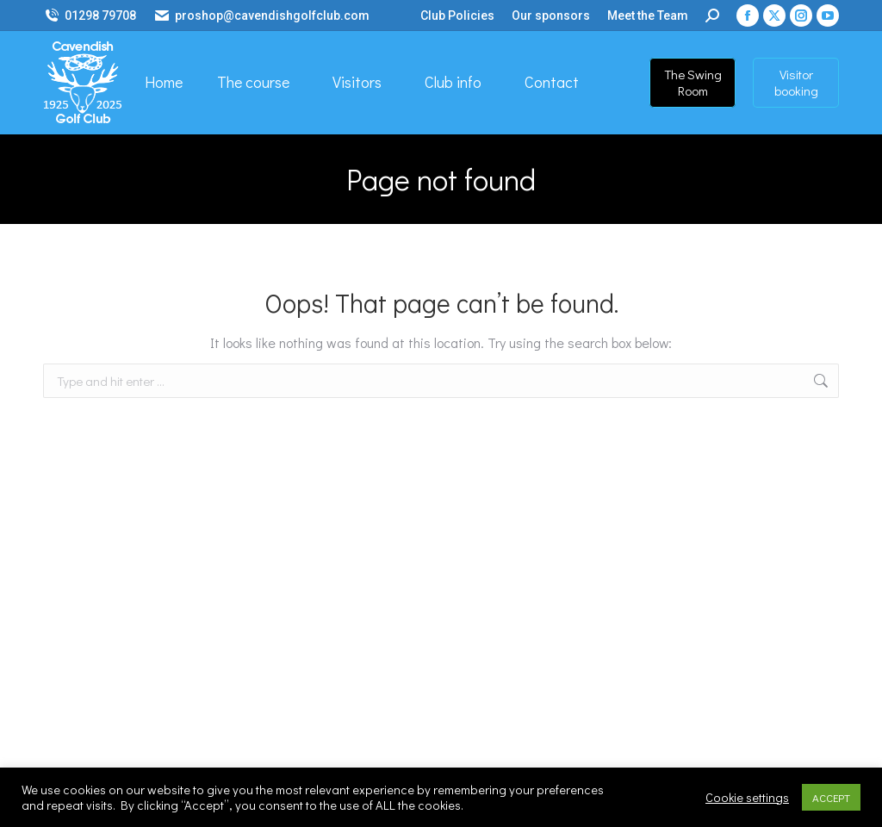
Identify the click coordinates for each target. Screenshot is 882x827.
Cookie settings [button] (747, 797)
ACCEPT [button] (831, 797)
